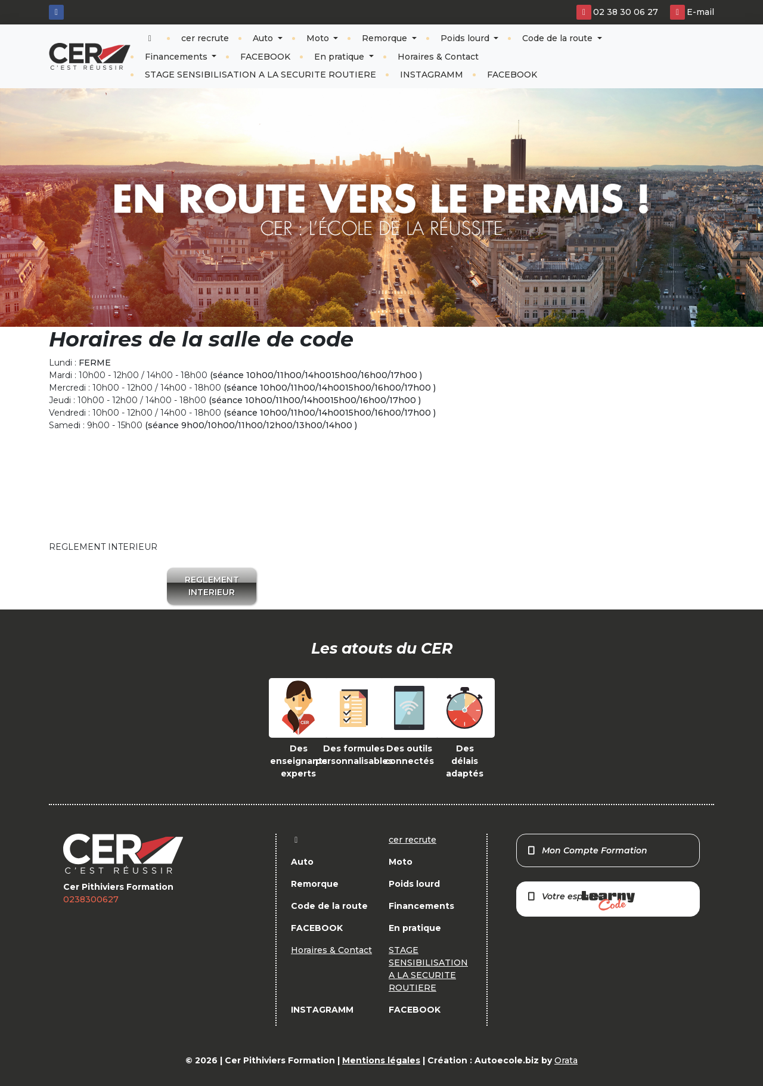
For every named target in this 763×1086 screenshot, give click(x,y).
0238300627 (91, 899)
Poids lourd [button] (466, 38)
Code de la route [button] (558, 38)
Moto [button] (318, 38)
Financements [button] (177, 56)
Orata (566, 1060)
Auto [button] (264, 38)
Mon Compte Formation (586, 850)
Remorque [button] (386, 38)
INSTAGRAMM (431, 74)
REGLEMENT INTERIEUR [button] (212, 586)
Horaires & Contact (438, 56)
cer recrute (205, 38)
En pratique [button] (340, 56)
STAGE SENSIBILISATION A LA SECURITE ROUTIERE (260, 74)
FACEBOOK (265, 56)
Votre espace (580, 901)
